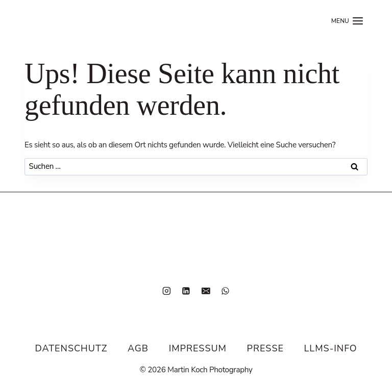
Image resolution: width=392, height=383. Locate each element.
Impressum (198, 348)
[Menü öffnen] (348, 21)
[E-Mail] (206, 290)
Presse (265, 348)
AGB (138, 348)
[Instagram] (166, 290)
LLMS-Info (330, 348)
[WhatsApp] (225, 290)
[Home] (53, 21)
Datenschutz (71, 348)
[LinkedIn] (186, 290)
